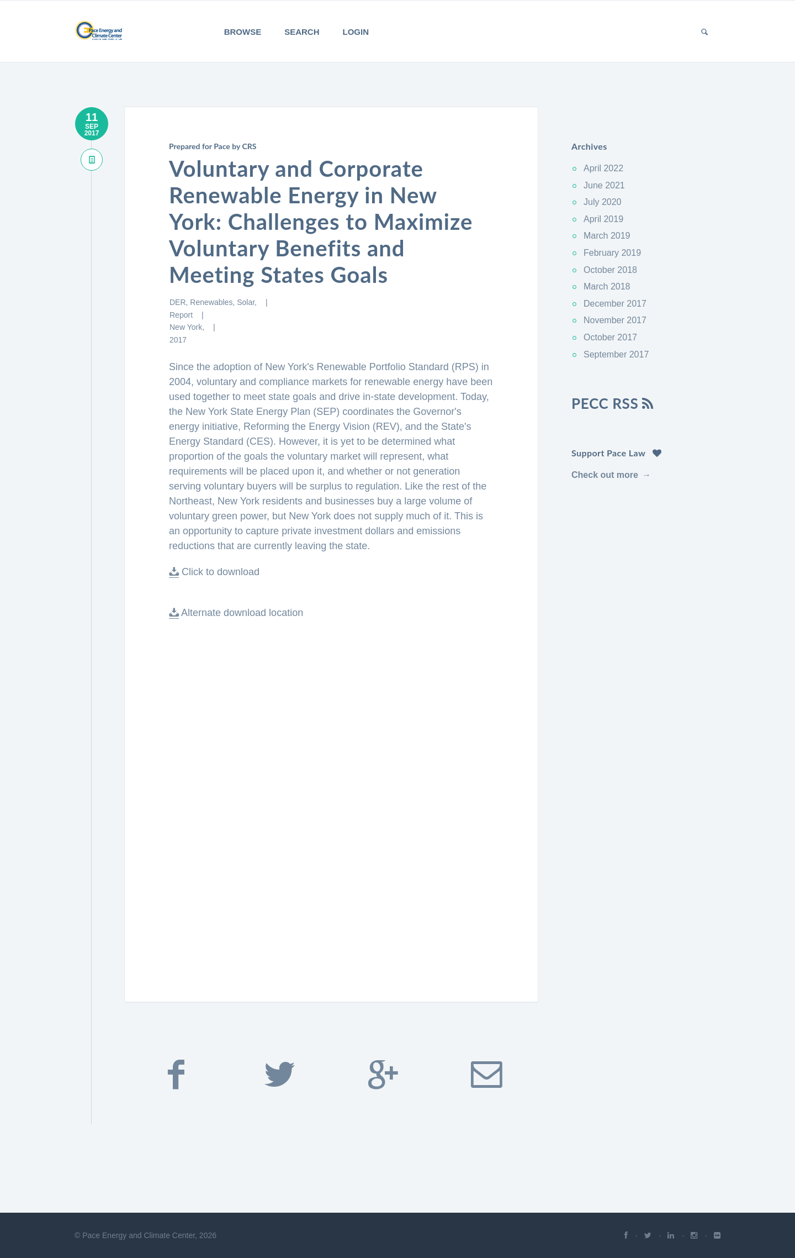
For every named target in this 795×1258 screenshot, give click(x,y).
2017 (178, 339)
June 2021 (604, 185)
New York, (187, 327)
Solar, (248, 302)
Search (301, 31)
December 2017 (615, 303)
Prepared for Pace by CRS (212, 146)
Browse (243, 31)
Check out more (604, 475)
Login (356, 31)
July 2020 (603, 202)
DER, (179, 302)
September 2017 (616, 354)
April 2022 (603, 168)
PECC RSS (612, 403)
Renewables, (213, 302)
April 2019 (603, 219)
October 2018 (610, 270)
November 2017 (615, 320)
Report (182, 314)
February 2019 (612, 252)
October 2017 (610, 337)
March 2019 (607, 235)
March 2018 (607, 286)
